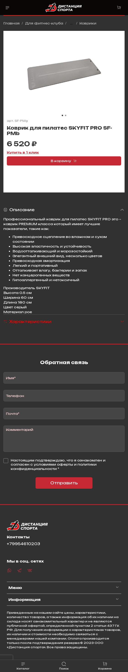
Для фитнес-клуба (44, 23)
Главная (11, 23)
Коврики (87, 23)
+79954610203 (23, 544)
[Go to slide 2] (65, 115)
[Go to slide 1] (62, 115)
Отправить (64, 482)
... (71, 23)
